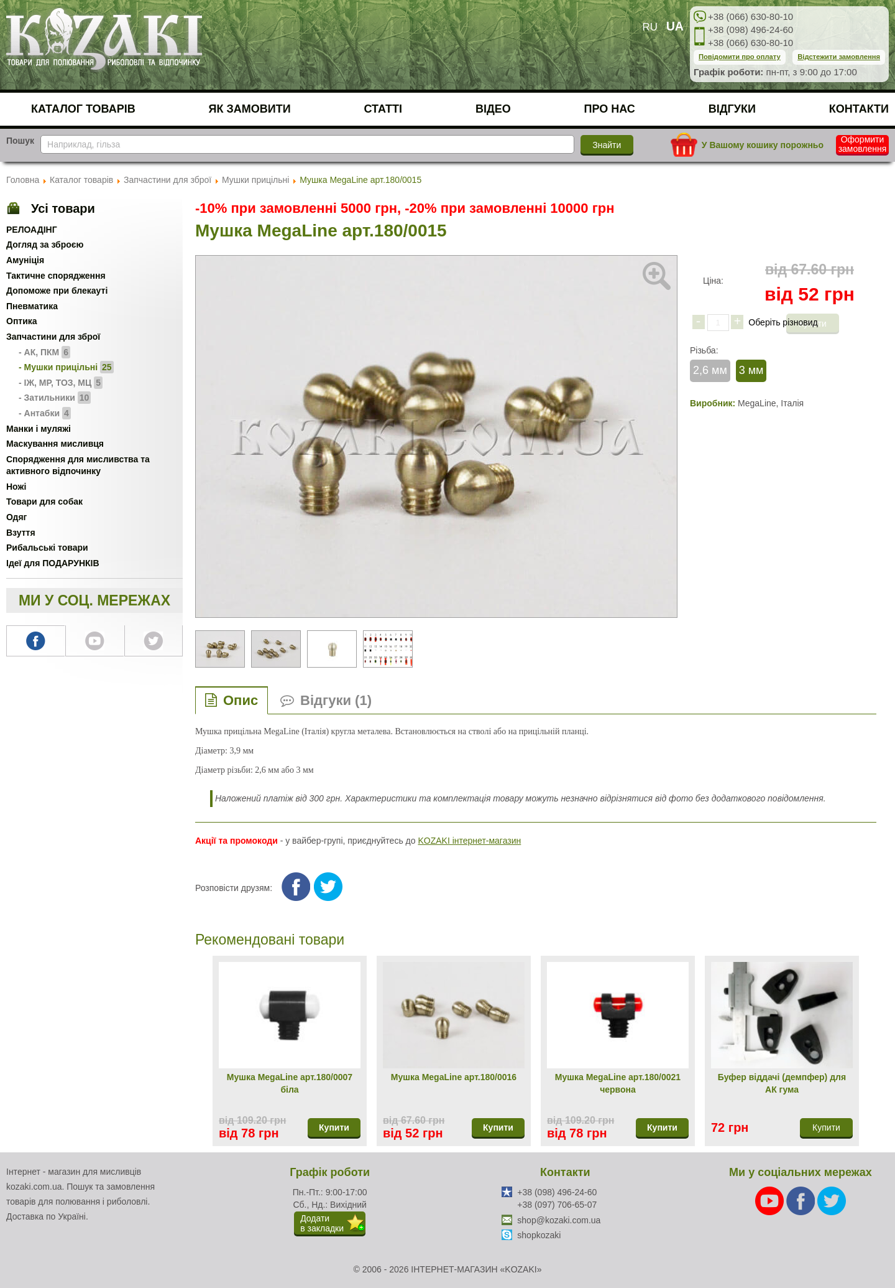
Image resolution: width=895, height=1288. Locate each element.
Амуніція (25, 260)
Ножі (16, 487)
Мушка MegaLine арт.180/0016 (453, 1077)
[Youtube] (770, 1200)
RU (650, 27)
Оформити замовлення (862, 144)
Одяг (16, 517)
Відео (493, 109)
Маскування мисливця (55, 444)
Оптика (21, 321)
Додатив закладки (322, 1223)
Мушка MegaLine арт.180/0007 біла (289, 1083)
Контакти (859, 109)
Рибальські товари (47, 548)
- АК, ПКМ (44, 352)
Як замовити (250, 109)
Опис (240, 700)
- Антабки (45, 413)
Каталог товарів (83, 109)
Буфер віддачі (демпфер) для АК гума (782, 1083)
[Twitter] (831, 1200)
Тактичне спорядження (56, 276)
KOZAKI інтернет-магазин (469, 841)
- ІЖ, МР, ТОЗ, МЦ (61, 382)
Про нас (609, 109)
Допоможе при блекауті (57, 291)
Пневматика (32, 306)
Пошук (20, 141)
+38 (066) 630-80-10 (750, 16)
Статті (383, 109)
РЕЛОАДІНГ (31, 230)
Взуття (20, 533)
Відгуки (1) (336, 700)
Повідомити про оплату (740, 56)
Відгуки (732, 109)
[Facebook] (801, 1200)
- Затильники (55, 397)
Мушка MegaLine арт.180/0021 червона (618, 1083)
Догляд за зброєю (45, 245)
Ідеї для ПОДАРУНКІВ (52, 563)
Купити (334, 1127)
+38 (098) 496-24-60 (750, 29)
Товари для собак (44, 501)
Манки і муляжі (38, 429)
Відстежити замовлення (838, 56)
